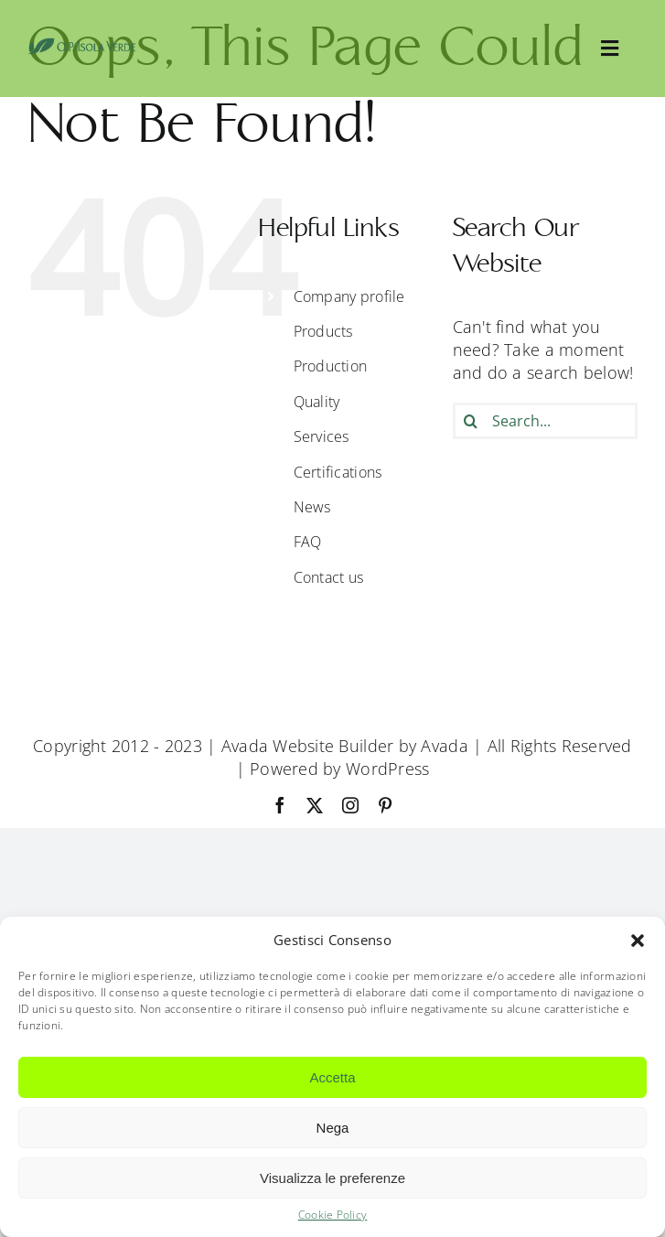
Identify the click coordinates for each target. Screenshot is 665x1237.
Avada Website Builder (307, 746)
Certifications (338, 472)
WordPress (387, 769)
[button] (637, 940)
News (312, 507)
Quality (317, 402)
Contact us (329, 577)
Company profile (349, 296)
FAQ (308, 542)
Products (323, 331)
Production (331, 366)
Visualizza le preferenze (332, 1178)
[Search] (471, 421)
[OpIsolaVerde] (82, 46)
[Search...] (545, 421)
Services (321, 436)
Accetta (332, 1077)
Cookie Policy (333, 1215)
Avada (444, 746)
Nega (332, 1127)
